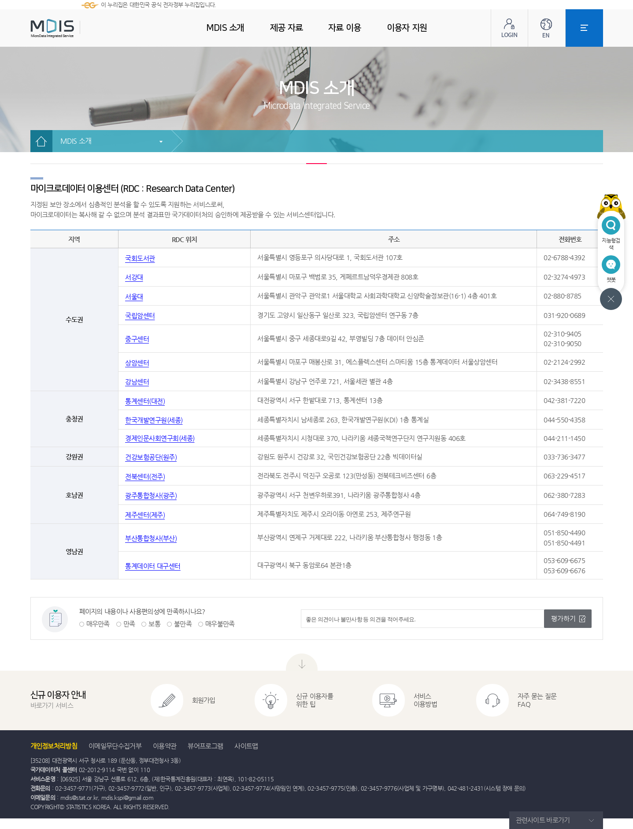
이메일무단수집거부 (115, 746)
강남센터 (137, 381)
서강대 (134, 277)
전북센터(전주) (145, 476)
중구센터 (137, 339)
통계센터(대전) (145, 401)
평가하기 (563, 618)
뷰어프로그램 (205, 746)
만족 (129, 623)
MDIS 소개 (76, 141)
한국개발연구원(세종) (154, 420)
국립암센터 (140, 315)
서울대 (134, 296)
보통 (154, 623)
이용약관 (164, 746)
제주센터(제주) (145, 515)
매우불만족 (220, 623)
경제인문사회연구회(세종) (160, 438)
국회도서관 (140, 258)
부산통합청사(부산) (151, 538)
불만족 (183, 623)
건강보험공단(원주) (151, 457)
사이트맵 (246, 746)
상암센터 (137, 362)
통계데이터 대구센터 (153, 566)
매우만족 (98, 623)
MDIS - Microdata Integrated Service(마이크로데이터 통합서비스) (74, 28)
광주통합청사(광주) (151, 495)
